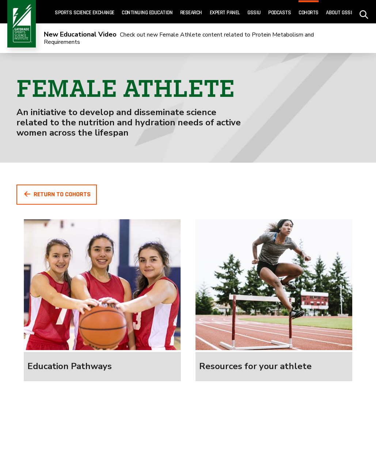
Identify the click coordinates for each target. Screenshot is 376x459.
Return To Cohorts (57, 194)
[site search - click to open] (364, 11)
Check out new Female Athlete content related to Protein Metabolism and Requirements (179, 38)
